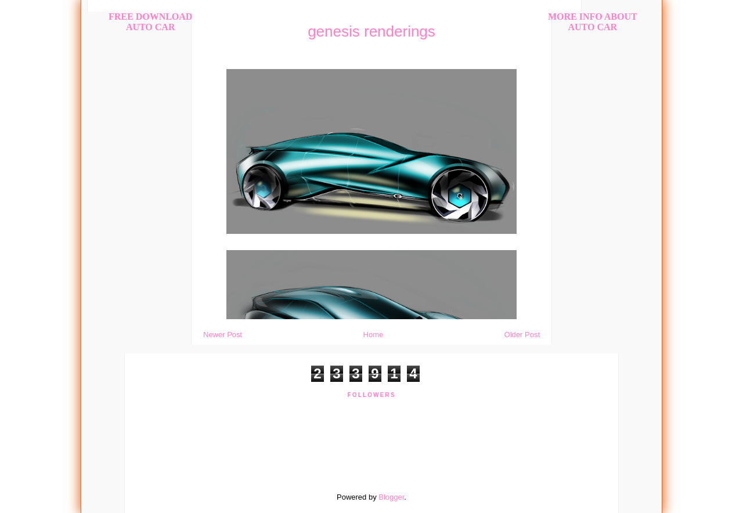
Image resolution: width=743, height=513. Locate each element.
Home (373, 334)
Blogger (391, 497)
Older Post (522, 334)
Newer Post (222, 334)
